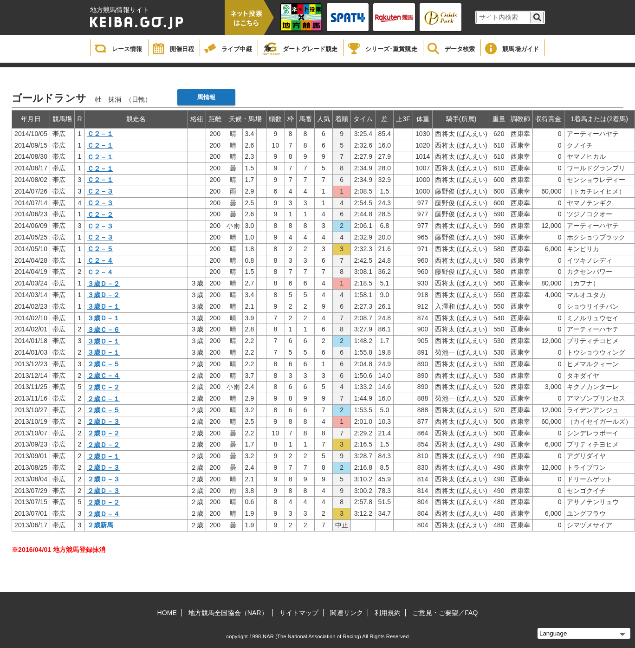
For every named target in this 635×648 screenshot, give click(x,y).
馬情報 (206, 97)
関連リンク (346, 612)
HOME (167, 612)
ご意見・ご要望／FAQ (445, 612)
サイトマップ (299, 612)
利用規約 (388, 612)
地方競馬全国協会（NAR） (228, 612)
